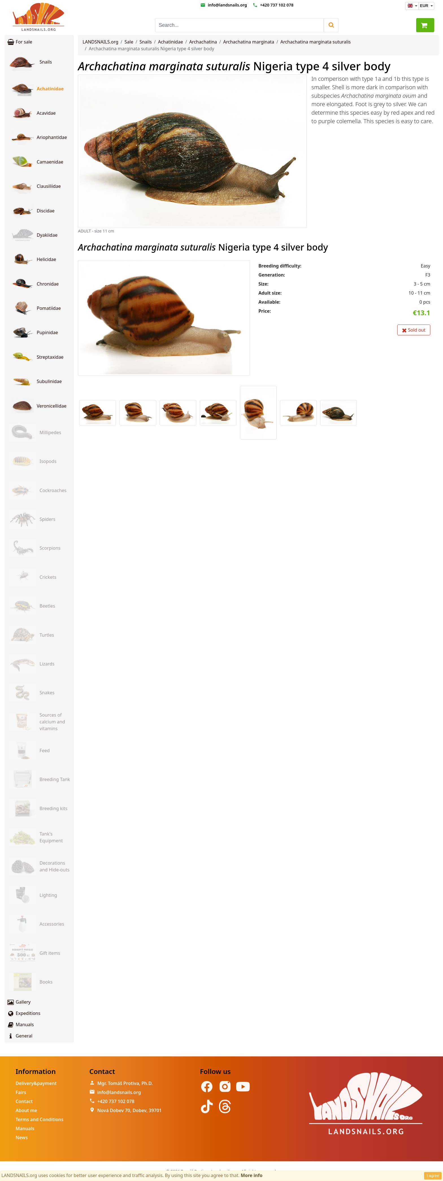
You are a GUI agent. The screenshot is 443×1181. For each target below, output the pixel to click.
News (22, 1137)
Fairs (21, 1092)
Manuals (20, 1024)
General (19, 1036)
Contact (24, 1101)
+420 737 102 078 (276, 5)
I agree (433, 1175)
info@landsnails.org (227, 5)
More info (251, 1175)
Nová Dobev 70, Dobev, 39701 (129, 1110)
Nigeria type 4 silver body (234, 66)
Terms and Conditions (39, 1119)
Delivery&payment (36, 1083)
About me (26, 1110)
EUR (424, 5)
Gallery (19, 1002)
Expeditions (23, 1013)
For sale (19, 42)
